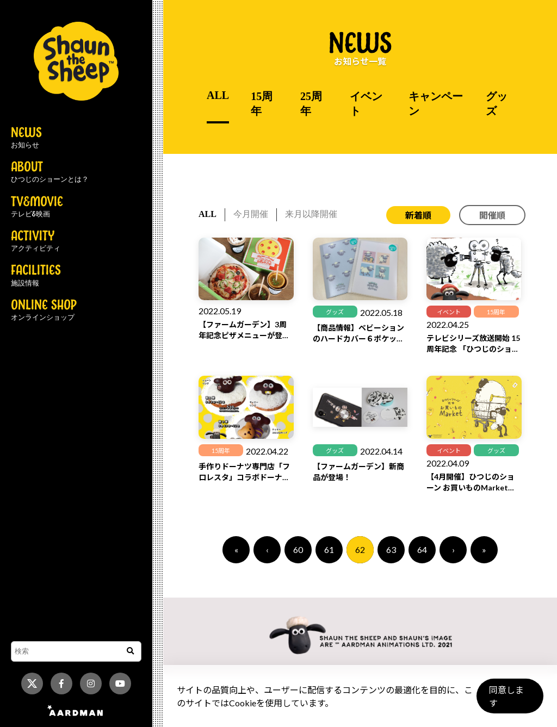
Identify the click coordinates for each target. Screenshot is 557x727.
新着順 (418, 215)
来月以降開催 (311, 214)
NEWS (26, 138)
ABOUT (50, 172)
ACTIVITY (35, 241)
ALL (218, 95)
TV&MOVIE (37, 207)
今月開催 (250, 214)
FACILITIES (36, 275)
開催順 (492, 215)
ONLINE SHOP (44, 310)
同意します (508, 700)
